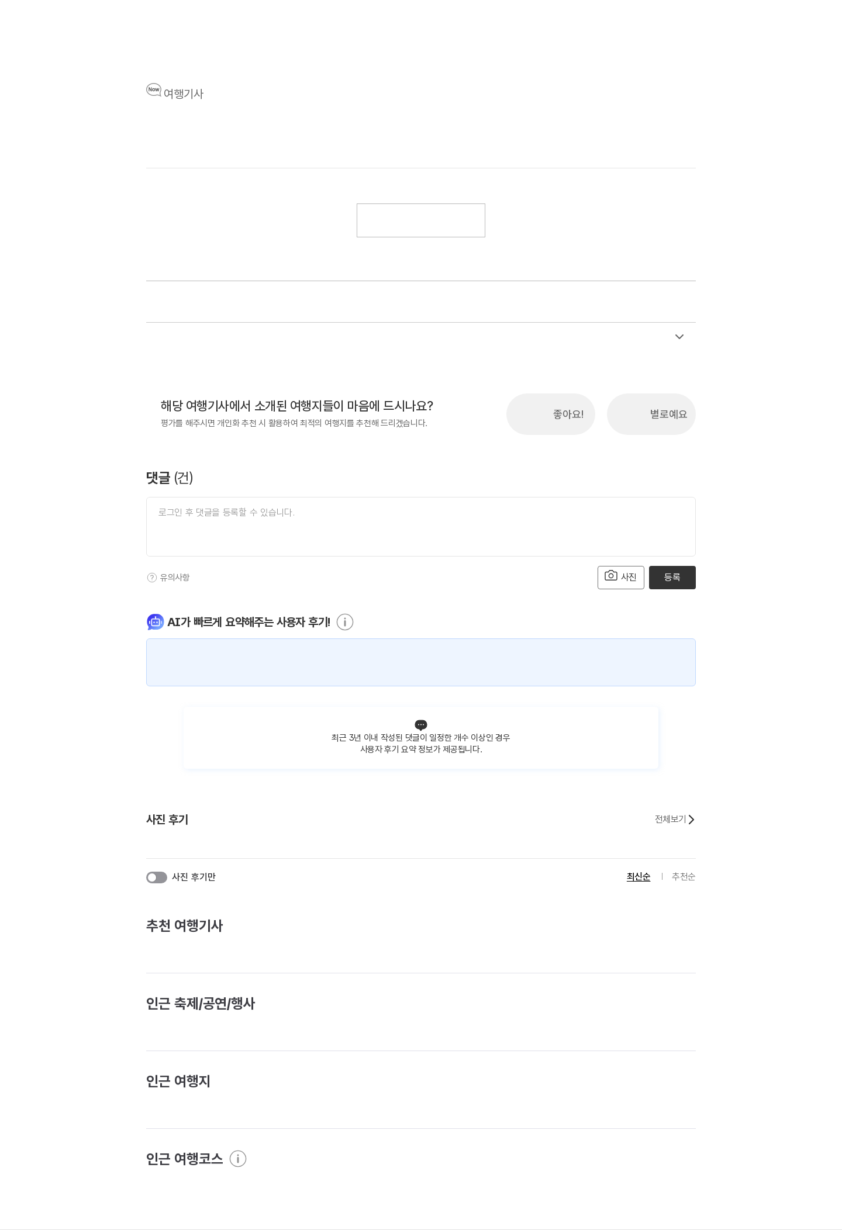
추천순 (684, 876)
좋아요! (568, 414)
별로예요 (669, 414)
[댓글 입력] (421, 526)
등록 (672, 577)
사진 (621, 576)
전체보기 (675, 819)
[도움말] (152, 577)
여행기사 (183, 94)
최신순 (639, 876)
